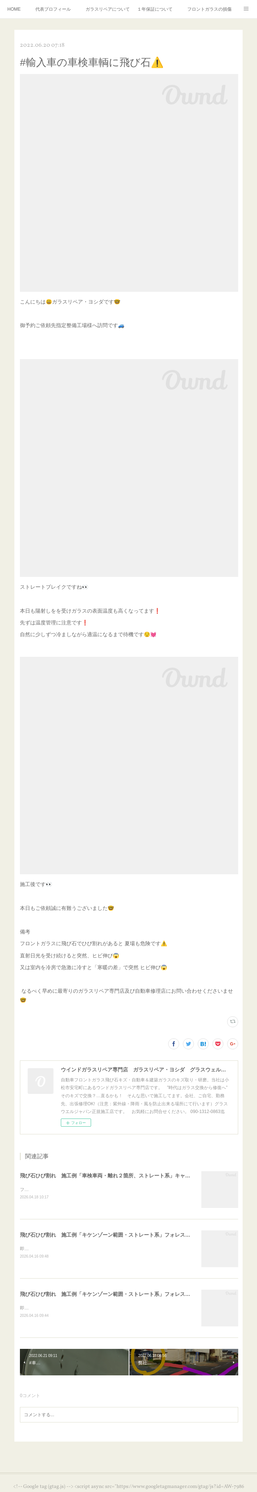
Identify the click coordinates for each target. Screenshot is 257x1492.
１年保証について (155, 9)
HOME (14, 9)
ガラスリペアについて (108, 9)
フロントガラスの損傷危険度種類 (209, 9)
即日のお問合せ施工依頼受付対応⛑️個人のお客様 (69, 1249)
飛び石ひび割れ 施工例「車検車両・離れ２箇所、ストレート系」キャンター (110, 1176)
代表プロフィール (53, 9)
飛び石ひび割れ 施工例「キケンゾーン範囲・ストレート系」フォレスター (107, 1235)
